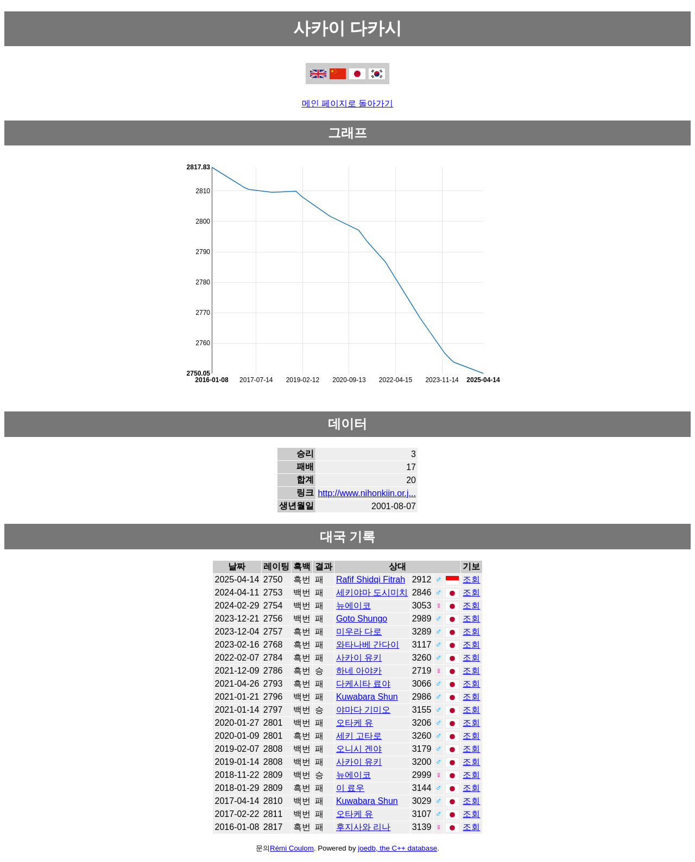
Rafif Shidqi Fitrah (370, 579)
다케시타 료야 (363, 683)
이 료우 (350, 788)
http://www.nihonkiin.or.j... (367, 493)
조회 (471, 579)
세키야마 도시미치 (372, 592)
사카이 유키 (359, 657)
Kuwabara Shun (367, 696)
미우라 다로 (359, 631)
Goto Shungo (361, 618)
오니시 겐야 (359, 748)
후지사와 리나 (363, 827)
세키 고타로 (359, 735)
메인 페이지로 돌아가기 (348, 103)
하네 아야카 (359, 670)
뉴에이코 (353, 605)
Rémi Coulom (292, 848)
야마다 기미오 (363, 709)
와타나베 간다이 (367, 644)
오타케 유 (354, 722)
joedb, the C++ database (397, 848)
